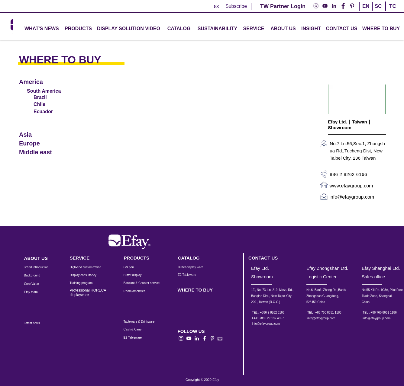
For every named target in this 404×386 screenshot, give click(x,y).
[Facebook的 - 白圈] (343, 6)
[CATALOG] (179, 29)
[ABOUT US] (283, 29)
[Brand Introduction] (40, 267)
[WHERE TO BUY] (381, 29)
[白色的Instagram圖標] (181, 338)
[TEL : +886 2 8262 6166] (276, 312)
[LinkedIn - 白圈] (334, 6)
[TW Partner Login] (283, 6)
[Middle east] (42, 152)
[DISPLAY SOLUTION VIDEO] (128, 29)
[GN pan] (137, 267)
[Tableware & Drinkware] (144, 322)
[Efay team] (36, 292)
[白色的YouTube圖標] (189, 338)
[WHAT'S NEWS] (42, 29)
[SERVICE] (86, 257)
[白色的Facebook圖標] (205, 338)
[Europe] (42, 143)
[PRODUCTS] (140, 257)
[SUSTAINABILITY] (217, 29)
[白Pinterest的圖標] (212, 338)
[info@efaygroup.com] (271, 324)
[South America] (45, 91)
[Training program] (85, 283)
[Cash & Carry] (137, 330)
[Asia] (42, 135)
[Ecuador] (48, 111)
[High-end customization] (89, 267)
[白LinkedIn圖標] (197, 338)
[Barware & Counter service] (149, 283)
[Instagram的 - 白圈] (316, 6)
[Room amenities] (137, 291)
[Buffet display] (137, 275)
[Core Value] (36, 284)
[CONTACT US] (341, 29)
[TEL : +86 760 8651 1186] (331, 312)
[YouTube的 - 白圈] (325, 6)
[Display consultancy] (86, 275)
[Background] (37, 276)
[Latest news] (38, 323)
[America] (42, 82)
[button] (78, 29)
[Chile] (48, 104)
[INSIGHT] (312, 29)
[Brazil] (48, 97)
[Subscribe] (230, 6)
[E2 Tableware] (195, 275)
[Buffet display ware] (195, 267)
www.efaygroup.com (351, 185)
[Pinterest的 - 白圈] (352, 6)
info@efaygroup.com (351, 196)
